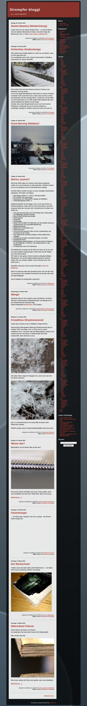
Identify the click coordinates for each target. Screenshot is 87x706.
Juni (62, 78)
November (64, 90)
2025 (61, 69)
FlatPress (63, 41)
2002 (61, 410)
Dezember (64, 70)
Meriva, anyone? (20, 179)
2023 (61, 106)
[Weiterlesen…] (16, 497)
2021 (61, 141)
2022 (61, 126)
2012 (61, 319)
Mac (61, 33)
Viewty (62, 44)
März (62, 63)
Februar (63, 65)
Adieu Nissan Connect (67, 425)
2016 (61, 238)
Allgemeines (50, 283)
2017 (61, 218)
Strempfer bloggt (25, 10)
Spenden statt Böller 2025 (68, 434)
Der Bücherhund (20, 564)
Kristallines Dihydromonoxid (27, 320)
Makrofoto (51, 432)
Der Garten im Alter (66, 426)
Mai (62, 61)
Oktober (63, 72)
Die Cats (51, 553)
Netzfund (46, 553)
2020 (61, 161)
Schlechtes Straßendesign (26, 49)
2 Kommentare (50, 433)
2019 (61, 180)
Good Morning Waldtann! (25, 123)
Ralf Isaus (29, 304)
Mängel (15, 294)
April (62, 62)
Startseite (63, 23)
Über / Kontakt (64, 25)
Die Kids (62, 36)
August (63, 75)
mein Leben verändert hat (38, 34)
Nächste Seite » (49, 696)
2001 (61, 411)
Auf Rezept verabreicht (67, 428)
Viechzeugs (63, 51)
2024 (61, 87)
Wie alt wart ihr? (65, 429)
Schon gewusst (49, 38)
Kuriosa (44, 615)
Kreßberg (51, 112)
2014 (61, 278)
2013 (61, 299)
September (64, 73)
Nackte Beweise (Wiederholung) (29, 26)
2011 (61, 339)
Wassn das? (18, 443)
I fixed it (62, 53)
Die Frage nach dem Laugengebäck (66, 422)
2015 (61, 258)
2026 (61, 59)
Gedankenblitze (40, 308)
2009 (61, 379)
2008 (61, 399)
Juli (62, 76)
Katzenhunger (19, 512)
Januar (63, 66)
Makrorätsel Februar (22, 626)
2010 (61, 359)
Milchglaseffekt (64, 435)
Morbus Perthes (66, 37)
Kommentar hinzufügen (47, 39)
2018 (61, 198)
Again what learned (66, 418)
